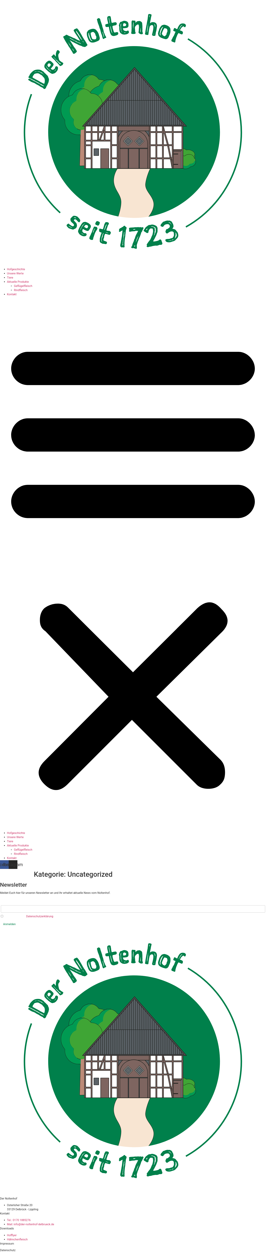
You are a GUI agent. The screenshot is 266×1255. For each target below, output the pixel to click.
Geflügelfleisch (23, 286)
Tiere (10, 277)
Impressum (7, 1243)
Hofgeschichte (16, 269)
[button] (133, 563)
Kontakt (12, 294)
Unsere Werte (15, 273)
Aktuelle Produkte (18, 281)
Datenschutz (7, 1250)
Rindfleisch (21, 290)
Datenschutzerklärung (39, 916)
